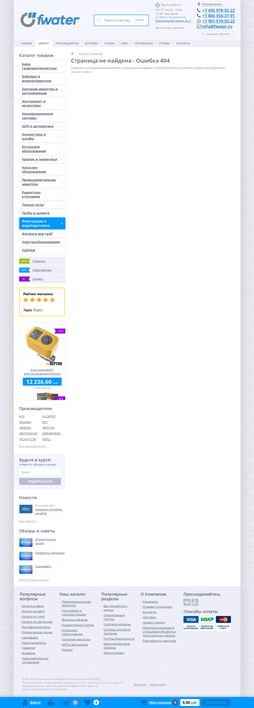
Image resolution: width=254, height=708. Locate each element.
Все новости (27, 521)
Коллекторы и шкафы (42, 136)
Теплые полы (42, 205)
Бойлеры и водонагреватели (42, 78)
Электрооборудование (42, 242)
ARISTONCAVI (28, 433)
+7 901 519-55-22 (218, 21)
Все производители (33, 446)
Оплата (109, 43)
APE (44, 422)
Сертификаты (144, 43)
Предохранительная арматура (42, 182)
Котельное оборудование (42, 149)
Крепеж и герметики (42, 159)
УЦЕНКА (28, 250)
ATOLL (46, 439)
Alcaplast (25, 422)
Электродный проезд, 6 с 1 (173, 21)
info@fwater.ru (217, 26)
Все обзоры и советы (34, 580)
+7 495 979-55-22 (218, 10)
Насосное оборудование (42, 169)
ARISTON (48, 428)
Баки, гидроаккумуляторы (42, 66)
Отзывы (164, 43)
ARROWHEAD (51, 433)
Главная (26, 43)
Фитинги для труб (42, 234)
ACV (22, 416)
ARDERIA (25, 428)
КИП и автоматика (42, 126)
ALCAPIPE (48, 416)
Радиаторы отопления (42, 194)
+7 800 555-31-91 (218, 15)
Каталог (43, 43)
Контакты (183, 43)
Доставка (91, 43)
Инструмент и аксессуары (42, 103)
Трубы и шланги (42, 213)
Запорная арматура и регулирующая (42, 91)
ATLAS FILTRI (28, 439)
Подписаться (40, 481)
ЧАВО (124, 43)
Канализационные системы (42, 115)
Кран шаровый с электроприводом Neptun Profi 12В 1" (42, 371)
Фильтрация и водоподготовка (42, 223)
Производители (67, 43)
